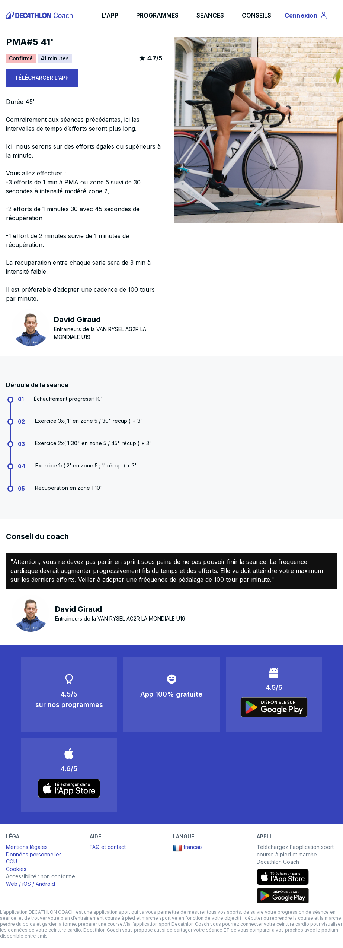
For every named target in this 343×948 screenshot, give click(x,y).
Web (11, 884)
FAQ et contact (108, 847)
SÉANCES (210, 15)
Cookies (16, 869)
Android (45, 884)
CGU (11, 861)
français (188, 847)
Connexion (306, 16)
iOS (26, 884)
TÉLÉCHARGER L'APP (42, 77)
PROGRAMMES (157, 15)
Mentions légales (27, 847)
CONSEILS (256, 15)
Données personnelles (34, 854)
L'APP (110, 15)
